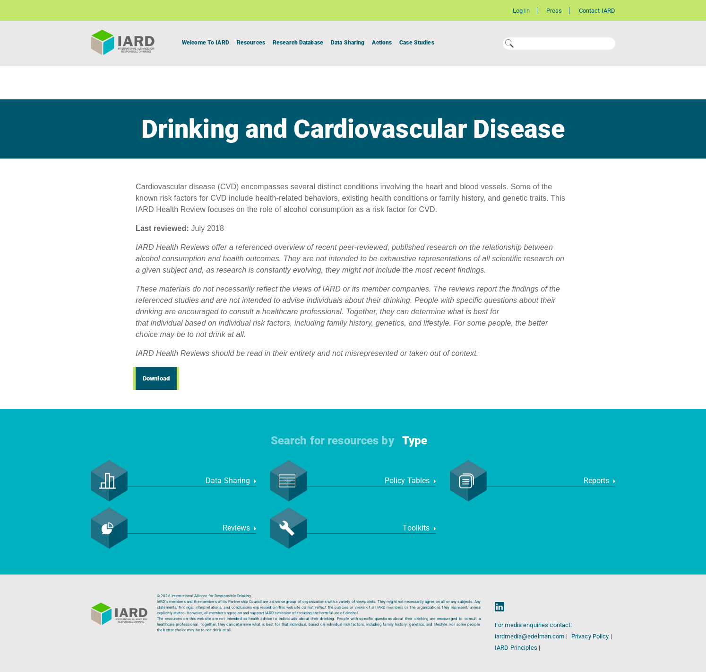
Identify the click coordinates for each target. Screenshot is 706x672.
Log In (521, 10)
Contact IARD (597, 10)
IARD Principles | (517, 647)
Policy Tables (410, 480)
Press (554, 10)
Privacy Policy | (591, 636)
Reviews (239, 527)
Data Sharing (347, 42)
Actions (382, 42)
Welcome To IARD (205, 42)
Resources (251, 42)
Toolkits (419, 527)
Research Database (298, 42)
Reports (599, 480)
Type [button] (414, 440)
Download (156, 378)
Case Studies (416, 42)
